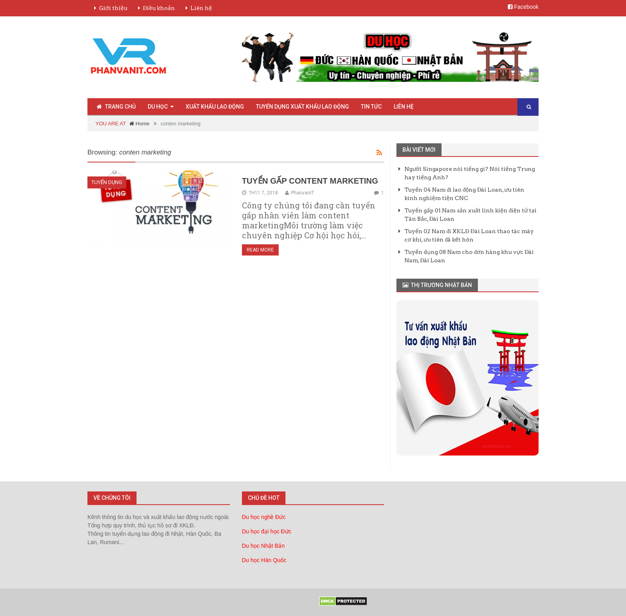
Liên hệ (201, 8)
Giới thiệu (113, 8)
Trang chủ (116, 106)
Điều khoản (159, 8)
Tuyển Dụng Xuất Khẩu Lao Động (302, 106)
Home (139, 124)
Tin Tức (371, 106)
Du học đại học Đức (266, 531)
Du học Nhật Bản (263, 546)
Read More (260, 250)
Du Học (158, 106)
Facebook (523, 7)
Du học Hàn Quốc (264, 560)
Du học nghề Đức (264, 517)
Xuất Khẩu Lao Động (215, 106)
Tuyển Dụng (106, 182)
